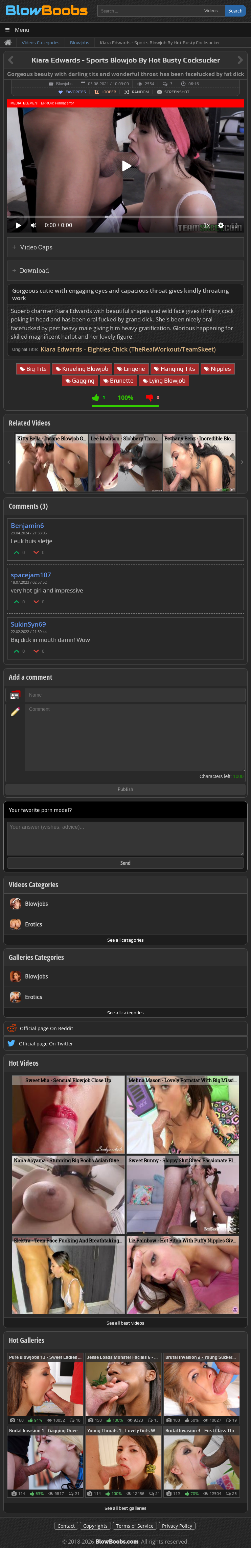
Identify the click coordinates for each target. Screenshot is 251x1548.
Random (140, 92)
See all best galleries (125, 1508)
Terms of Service (135, 1526)
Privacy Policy (177, 1526)
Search (235, 11)
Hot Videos (24, 1063)
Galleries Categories (36, 957)
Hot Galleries (26, 1340)
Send (125, 863)
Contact (66, 1526)
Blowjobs (64, 83)
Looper (108, 92)
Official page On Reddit (46, 1028)
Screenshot (176, 92)
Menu (22, 30)
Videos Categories (33, 884)
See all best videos (125, 1323)
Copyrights (95, 1526)
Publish (125, 790)
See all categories (125, 940)
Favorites (76, 92)
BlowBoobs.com (116, 1542)
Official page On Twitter (46, 1043)
